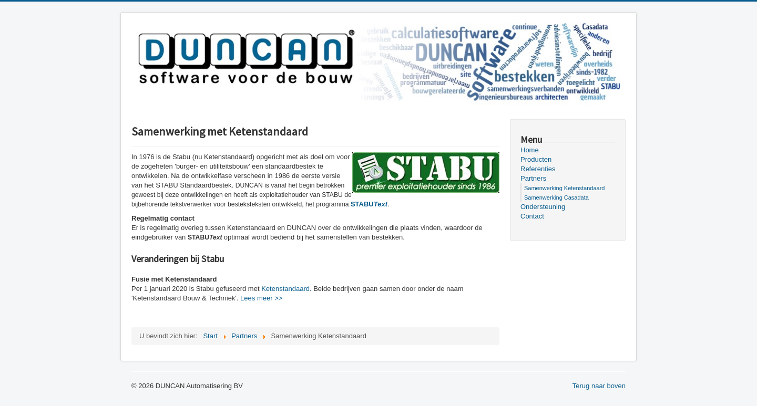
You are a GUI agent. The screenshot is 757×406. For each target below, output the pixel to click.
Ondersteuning (542, 207)
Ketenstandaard (285, 289)
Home (529, 150)
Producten (535, 159)
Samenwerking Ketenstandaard (564, 188)
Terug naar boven (599, 386)
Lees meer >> (261, 298)
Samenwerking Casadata (556, 197)
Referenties (537, 169)
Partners (533, 178)
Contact (532, 216)
